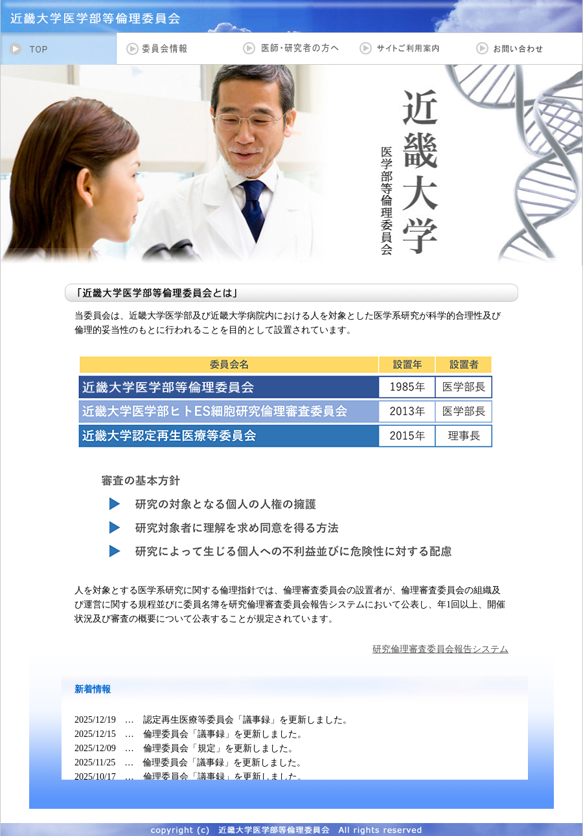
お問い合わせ (524, 48)
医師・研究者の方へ (291, 48)
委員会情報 (175, 48)
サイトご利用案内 (408, 48)
